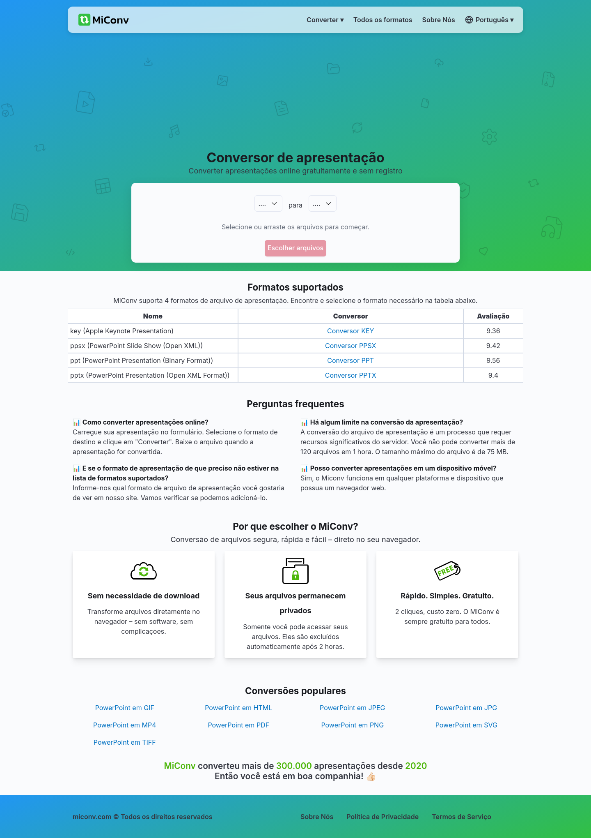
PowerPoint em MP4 (124, 725)
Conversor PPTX (350, 375)
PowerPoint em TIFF (125, 742)
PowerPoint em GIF (124, 708)
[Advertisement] (295, 90)
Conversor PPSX (350, 346)
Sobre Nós (316, 816)
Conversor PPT (350, 360)
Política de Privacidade (382, 816)
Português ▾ (489, 20)
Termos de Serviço (461, 816)
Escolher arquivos (295, 248)
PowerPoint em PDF (238, 725)
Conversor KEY (350, 331)
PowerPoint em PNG (352, 725)
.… (262, 203)
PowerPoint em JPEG (352, 708)
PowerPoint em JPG (466, 708)
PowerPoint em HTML (238, 708)
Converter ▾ (325, 19)
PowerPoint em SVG (466, 725)
